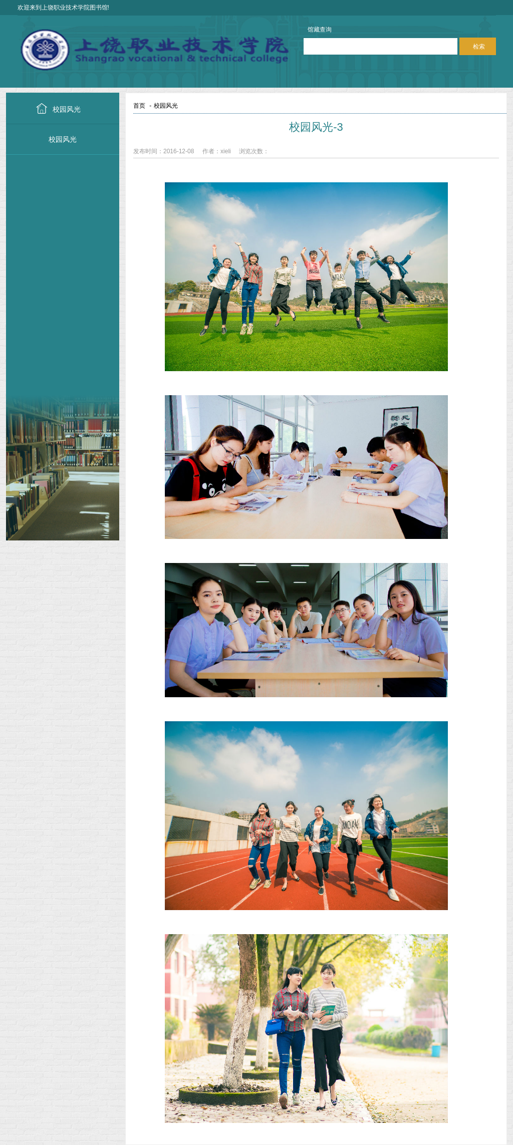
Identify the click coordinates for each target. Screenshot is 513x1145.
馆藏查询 (320, 29)
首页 (139, 105)
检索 (479, 46)
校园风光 (67, 109)
